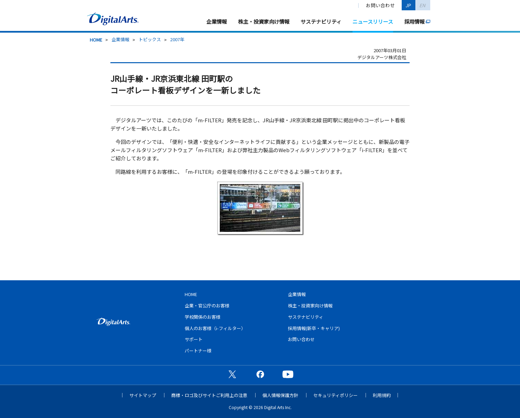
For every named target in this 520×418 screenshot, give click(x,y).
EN (423, 5)
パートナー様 (198, 350)
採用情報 (414, 21)
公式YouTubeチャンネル (287, 374)
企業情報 (216, 21)
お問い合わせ (380, 5)
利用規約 (382, 395)
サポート (194, 339)
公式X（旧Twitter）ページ (232, 374)
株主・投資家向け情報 (264, 21)
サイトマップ (142, 395)
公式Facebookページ (260, 374)
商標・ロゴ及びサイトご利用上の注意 (209, 395)
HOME (96, 39)
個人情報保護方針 (280, 395)
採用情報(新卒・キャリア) (314, 328)
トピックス (150, 39)
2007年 (177, 39)
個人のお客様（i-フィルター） (215, 328)
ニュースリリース (373, 21)
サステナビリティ (321, 21)
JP (408, 5)
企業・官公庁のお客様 (207, 305)
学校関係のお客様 (202, 317)
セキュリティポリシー (335, 395)
